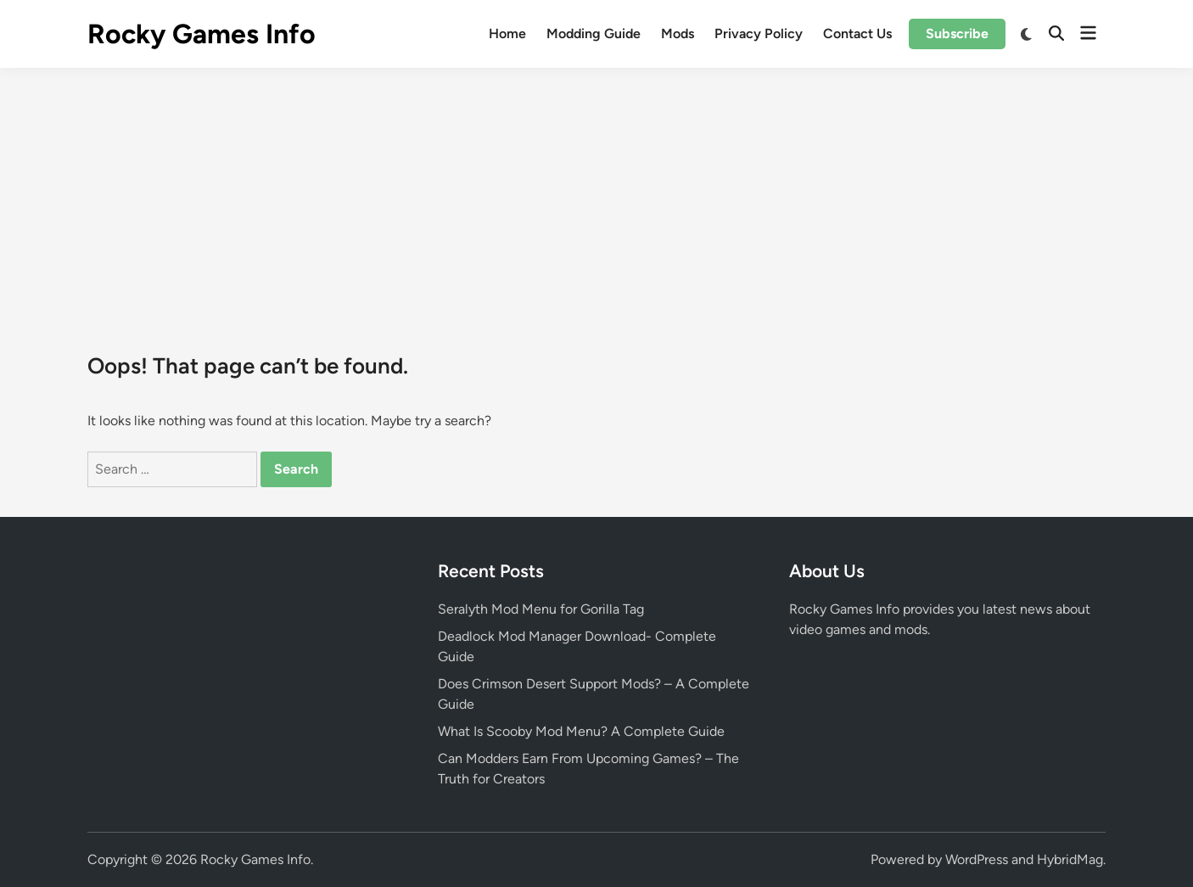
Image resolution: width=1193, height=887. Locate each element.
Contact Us (857, 33)
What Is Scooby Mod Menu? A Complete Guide (581, 731)
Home (507, 33)
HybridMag (1070, 859)
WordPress (976, 859)
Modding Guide (593, 33)
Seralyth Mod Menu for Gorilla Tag (541, 609)
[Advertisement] (596, 195)
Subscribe (957, 33)
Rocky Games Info (201, 34)
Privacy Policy (758, 33)
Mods (677, 33)
